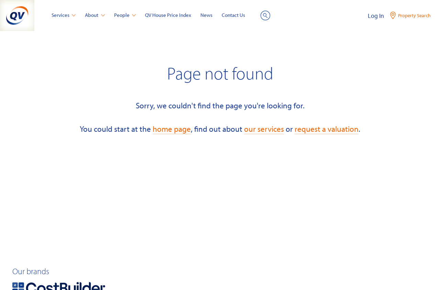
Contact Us (233, 15)
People (125, 15)
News (206, 15)
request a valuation (327, 129)
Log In (376, 16)
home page (172, 129)
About (95, 15)
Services (64, 15)
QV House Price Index (168, 15)
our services (264, 129)
